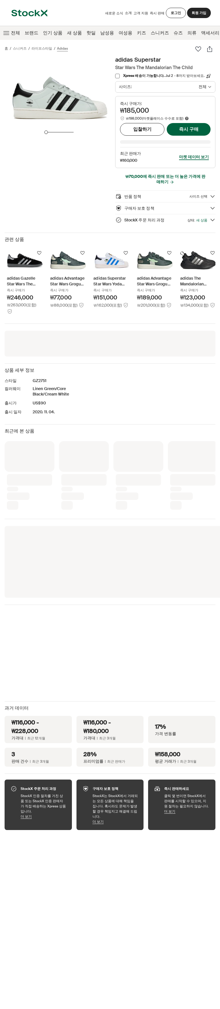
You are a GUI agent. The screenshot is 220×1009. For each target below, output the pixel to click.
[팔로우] (198, 49)
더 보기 (43, 808)
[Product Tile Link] (25, 274)
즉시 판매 (157, 13)
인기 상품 (52, 33)
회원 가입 (199, 13)
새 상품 (74, 33)
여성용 (125, 33)
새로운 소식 (114, 13)
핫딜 (91, 33)
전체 (11, 33)
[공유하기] (209, 49)
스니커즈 (160, 33)
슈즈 (178, 33)
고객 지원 (140, 13)
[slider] (46, 132)
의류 (192, 33)
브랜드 (31, 33)
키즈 (141, 33)
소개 (128, 14)
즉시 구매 (189, 129)
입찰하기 (142, 129)
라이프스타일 (42, 48)
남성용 (107, 33)
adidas (62, 48)
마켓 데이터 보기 (194, 148)
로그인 (176, 13)
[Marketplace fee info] (186, 118)
